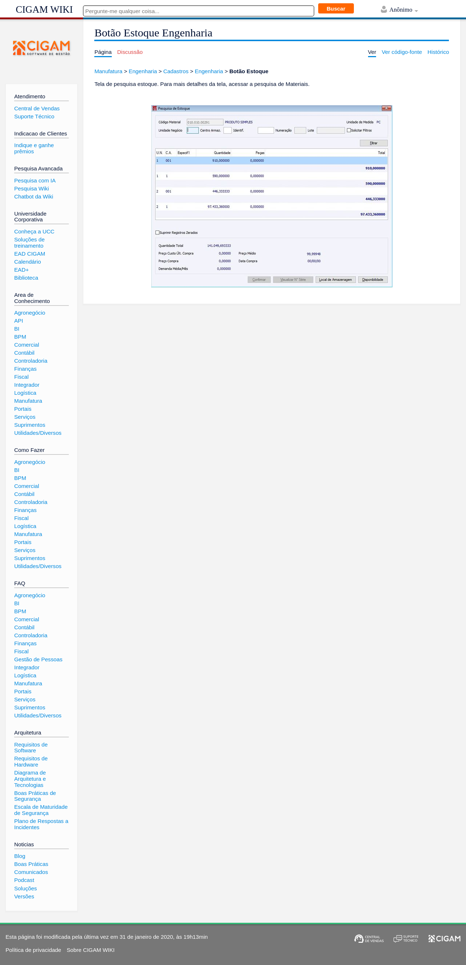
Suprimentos (29, 425)
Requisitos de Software (31, 747)
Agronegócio (29, 313)
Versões (24, 896)
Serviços (24, 417)
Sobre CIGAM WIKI (91, 950)
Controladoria (30, 361)
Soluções (25, 888)
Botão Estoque (248, 71)
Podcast (24, 880)
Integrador (26, 385)
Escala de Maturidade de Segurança (41, 810)
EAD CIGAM (29, 254)
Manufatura (108, 71)
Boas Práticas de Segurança (35, 796)
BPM (20, 337)
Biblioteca (26, 278)
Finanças (25, 369)
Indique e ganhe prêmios (34, 148)
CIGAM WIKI (44, 9)
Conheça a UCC (34, 231)
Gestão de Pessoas (38, 659)
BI (16, 329)
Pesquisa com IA (35, 180)
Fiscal (21, 377)
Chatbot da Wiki (33, 196)
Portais (22, 409)
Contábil (24, 353)
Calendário (27, 262)
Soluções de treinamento (29, 242)
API (18, 321)
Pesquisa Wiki (31, 188)
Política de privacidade (33, 950)
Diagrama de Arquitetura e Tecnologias (30, 778)
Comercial (26, 345)
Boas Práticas (31, 864)
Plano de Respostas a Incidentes (41, 824)
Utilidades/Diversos (38, 433)
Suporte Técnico (34, 116)
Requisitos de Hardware (31, 761)
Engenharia (143, 71)
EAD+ (21, 270)
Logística (25, 393)
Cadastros (176, 71)
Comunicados (31, 872)
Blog (19, 856)
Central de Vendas (37, 108)
